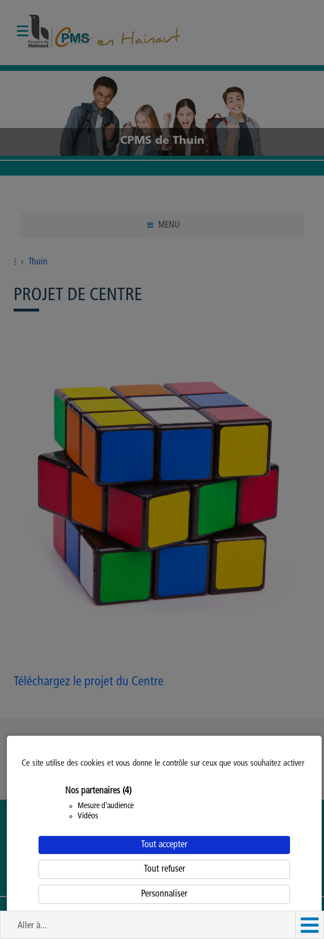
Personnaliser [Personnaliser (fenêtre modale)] (164, 894)
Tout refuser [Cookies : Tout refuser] (164, 869)
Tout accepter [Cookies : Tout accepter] (164, 845)
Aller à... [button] (32, 926)
